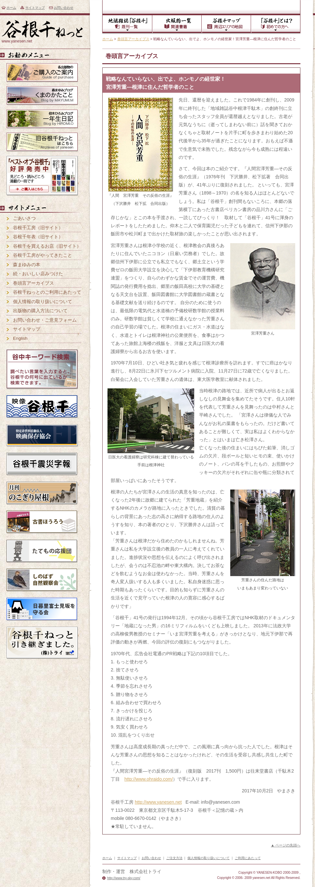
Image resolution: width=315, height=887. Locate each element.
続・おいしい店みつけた (38, 273)
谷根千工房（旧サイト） (38, 227)
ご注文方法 (174, 858)
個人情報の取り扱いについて (42, 301)
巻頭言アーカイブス (133, 39)
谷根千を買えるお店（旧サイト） (47, 246)
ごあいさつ (24, 218)
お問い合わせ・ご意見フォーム (45, 320)
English (20, 338)
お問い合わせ (63, 7)
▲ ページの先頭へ (285, 845)
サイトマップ (35, 7)
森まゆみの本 (26, 264)
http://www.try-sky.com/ (123, 878)
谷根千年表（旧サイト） (38, 236)
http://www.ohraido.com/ (148, 779)
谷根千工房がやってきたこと (42, 255)
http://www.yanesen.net (158, 802)
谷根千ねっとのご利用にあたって (47, 292)
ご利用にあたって (248, 858)
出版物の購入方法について (40, 310)
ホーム (11, 7)
